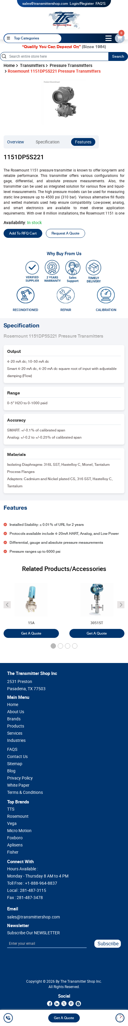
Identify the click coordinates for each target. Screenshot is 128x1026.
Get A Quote (64, 1018)
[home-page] (64, 20)
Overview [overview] (15, 142)
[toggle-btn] (108, 38)
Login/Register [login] (82, 3)
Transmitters (32, 65)
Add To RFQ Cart (23, 233)
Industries (16, 740)
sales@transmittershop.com (45, 3)
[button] (53, 646)
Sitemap (14, 763)
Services (14, 733)
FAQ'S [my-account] (101, 3)
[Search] (54, 56)
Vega (12, 823)
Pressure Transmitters (71, 65)
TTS (10, 809)
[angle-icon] (7, 604)
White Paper (18, 785)
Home (9, 65)
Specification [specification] (48, 142)
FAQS (12, 749)
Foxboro (15, 837)
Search (118, 56)
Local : (26, 890)
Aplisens (15, 845)
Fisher (12, 852)
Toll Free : (32, 883)
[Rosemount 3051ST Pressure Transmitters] (97, 606)
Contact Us (17, 756)
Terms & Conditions (25, 792)
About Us (15, 711)
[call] (9, 1018)
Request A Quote (65, 233)
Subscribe (108, 943)
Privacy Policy (20, 778)
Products (15, 726)
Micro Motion (19, 830)
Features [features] (83, 142)
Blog (11, 771)
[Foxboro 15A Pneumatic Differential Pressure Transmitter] (31, 606)
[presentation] (34, 962)
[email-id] (119, 38)
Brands (14, 719)
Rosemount (18, 816)
